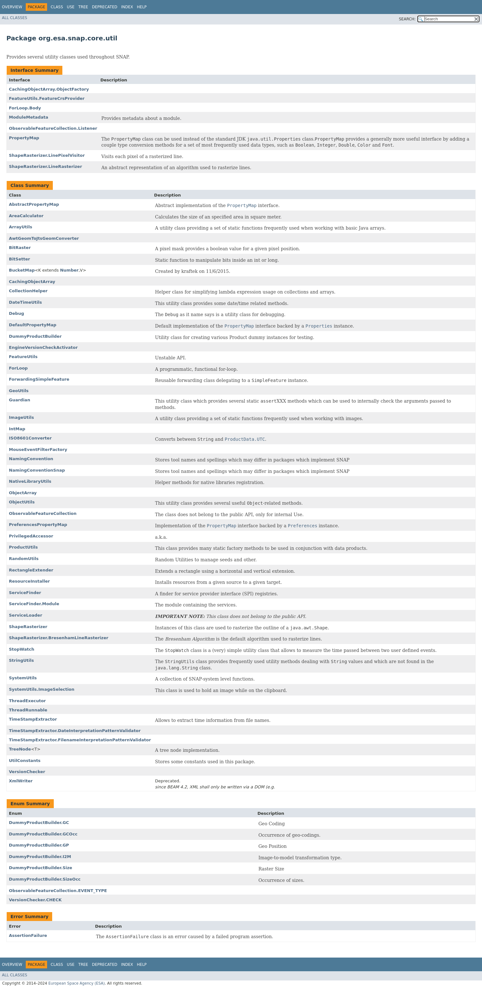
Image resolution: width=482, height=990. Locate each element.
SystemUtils (23, 677)
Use (70, 7)
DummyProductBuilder (35, 336)
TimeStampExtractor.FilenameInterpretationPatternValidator (80, 739)
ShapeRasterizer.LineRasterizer (45, 166)
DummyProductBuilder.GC (39, 822)
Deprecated (104, 7)
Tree (83, 7)
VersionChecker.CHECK (35, 899)
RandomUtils (23, 558)
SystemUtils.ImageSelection (41, 689)
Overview (12, 7)
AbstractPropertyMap (34, 204)
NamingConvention (31, 458)
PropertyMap (24, 137)
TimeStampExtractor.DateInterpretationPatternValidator (75, 730)
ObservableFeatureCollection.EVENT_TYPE (58, 890)
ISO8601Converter (30, 438)
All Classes (14, 18)
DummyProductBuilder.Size (40, 867)
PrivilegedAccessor (31, 536)
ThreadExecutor (27, 700)
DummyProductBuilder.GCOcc (43, 834)
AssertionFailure (28, 935)
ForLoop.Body (25, 108)
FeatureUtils (23, 356)
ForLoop (18, 368)
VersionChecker (27, 771)
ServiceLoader (25, 615)
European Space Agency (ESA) (76, 983)
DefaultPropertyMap (32, 324)
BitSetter (19, 259)
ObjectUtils (22, 502)
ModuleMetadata (28, 117)
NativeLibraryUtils (30, 481)
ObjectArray (23, 492)
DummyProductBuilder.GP (39, 845)
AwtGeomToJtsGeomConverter (44, 238)
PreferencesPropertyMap (38, 524)
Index (127, 7)
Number (69, 270)
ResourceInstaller (29, 581)
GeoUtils (19, 390)
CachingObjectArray (32, 281)
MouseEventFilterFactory (38, 449)
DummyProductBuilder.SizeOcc (44, 879)
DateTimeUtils (25, 302)
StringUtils (21, 660)
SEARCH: (407, 19)
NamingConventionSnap (37, 470)
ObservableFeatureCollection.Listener (53, 128)
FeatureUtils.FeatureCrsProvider (47, 98)
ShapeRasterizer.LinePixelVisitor (47, 155)
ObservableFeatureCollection (43, 513)
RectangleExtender (31, 570)
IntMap (17, 428)
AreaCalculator (26, 215)
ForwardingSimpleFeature (39, 379)
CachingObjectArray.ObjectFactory (49, 89)
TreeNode (20, 749)
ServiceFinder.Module (34, 603)
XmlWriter (20, 781)
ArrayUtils (20, 227)
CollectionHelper (28, 290)
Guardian (19, 400)
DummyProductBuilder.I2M (40, 856)
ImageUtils (21, 417)
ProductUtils (23, 547)
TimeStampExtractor (33, 719)
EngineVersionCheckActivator (43, 347)
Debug (16, 313)
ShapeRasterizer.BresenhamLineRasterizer (58, 637)
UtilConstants (24, 760)
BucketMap (22, 270)
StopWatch (21, 649)
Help (142, 7)
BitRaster (20, 247)
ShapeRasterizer (28, 626)
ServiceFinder (25, 592)
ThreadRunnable (28, 710)
